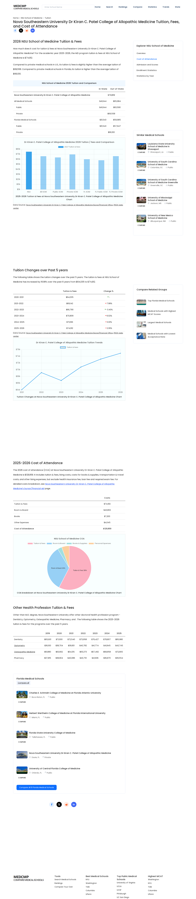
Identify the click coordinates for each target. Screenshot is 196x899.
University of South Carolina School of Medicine (162, 163)
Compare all (23, 683)
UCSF (119, 890)
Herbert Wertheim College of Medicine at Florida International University (67, 713)
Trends (166, 7)
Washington (91, 883)
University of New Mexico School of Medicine (160, 216)
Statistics (152, 7)
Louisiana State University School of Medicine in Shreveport (161, 146)
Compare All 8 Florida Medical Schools (36, 787)
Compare (137, 7)
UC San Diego (123, 897)
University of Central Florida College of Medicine (54, 768)
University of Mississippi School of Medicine (160, 199)
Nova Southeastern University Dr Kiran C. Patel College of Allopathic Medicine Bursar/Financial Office (69, 205)
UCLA (119, 886)
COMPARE (141, 152)
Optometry (19, 645)
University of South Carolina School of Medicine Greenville (163, 181)
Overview (141, 53)
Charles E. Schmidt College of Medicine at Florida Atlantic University (65, 692)
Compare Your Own (64, 887)
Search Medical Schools (65, 879)
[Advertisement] (69, 240)
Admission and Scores (147, 64)
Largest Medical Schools (159, 322)
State (177, 7)
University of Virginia (126, 882)
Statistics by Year (145, 75)
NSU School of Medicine (31, 18)
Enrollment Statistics (147, 70)
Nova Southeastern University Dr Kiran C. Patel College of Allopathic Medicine (70, 753)
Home (97, 7)
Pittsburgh (121, 893)
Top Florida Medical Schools (161, 300)
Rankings (123, 7)
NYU (87, 879)
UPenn (89, 894)
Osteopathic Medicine (24, 652)
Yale (88, 887)
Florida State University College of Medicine (52, 732)
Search (109, 7)
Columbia (90, 890)
